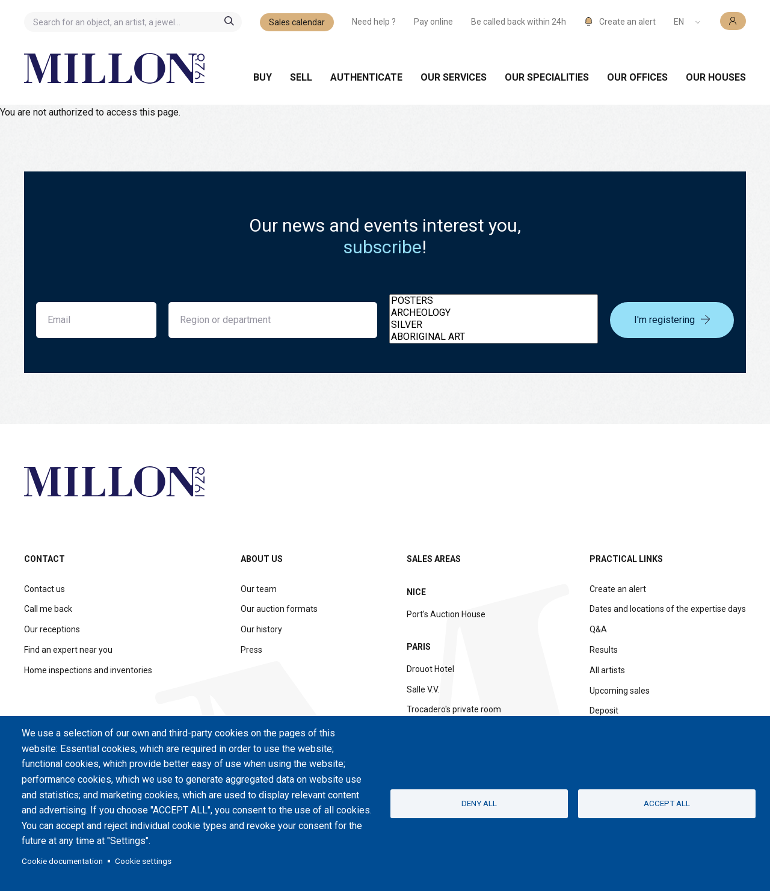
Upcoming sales (620, 690)
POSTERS (493, 301)
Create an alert (618, 589)
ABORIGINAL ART (493, 337)
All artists (607, 670)
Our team (259, 589)
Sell (301, 77)
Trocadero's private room (454, 709)
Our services (453, 77)
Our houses (716, 77)
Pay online (433, 21)
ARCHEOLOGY (493, 313)
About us (262, 559)
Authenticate (366, 77)
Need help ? (374, 21)
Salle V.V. (423, 689)
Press (251, 650)
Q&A (598, 629)
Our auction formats (279, 609)
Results (604, 650)
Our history (261, 629)
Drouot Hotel (430, 669)
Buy (262, 77)
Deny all (479, 803)
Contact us (44, 589)
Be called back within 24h (518, 21)
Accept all (667, 803)
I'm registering (672, 319)
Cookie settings (143, 861)
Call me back (48, 609)
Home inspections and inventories (88, 670)
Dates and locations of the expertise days (668, 609)
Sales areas (434, 559)
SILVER (493, 325)
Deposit (604, 710)
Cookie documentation (62, 861)
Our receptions (52, 629)
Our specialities (547, 77)
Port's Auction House (446, 614)
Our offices (637, 77)
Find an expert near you (68, 650)
